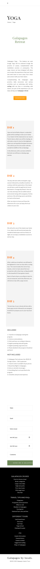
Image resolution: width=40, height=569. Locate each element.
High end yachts (20, 486)
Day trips (20, 492)
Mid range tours (20, 490)
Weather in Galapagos (20, 507)
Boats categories (20, 481)
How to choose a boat (20, 479)
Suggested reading (20, 542)
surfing (9, 86)
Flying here (20, 500)
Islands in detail (20, 540)
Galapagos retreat (23, 90)
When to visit (20, 505)
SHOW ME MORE (20, 98)
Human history (20, 538)
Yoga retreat (20, 526)
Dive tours (20, 521)
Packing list (20, 509)
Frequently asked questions (20, 502)
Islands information (20, 536)
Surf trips (20, 523)
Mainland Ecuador (20, 528)
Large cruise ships (20, 483)
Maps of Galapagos (20, 545)
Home (9, 22)
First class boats (20, 488)
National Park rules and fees (20, 511)
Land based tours (20, 519)
